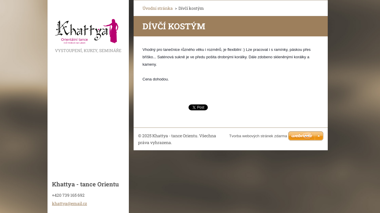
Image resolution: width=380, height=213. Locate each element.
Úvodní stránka (157, 8)
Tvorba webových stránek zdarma (258, 136)
